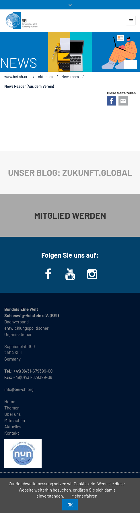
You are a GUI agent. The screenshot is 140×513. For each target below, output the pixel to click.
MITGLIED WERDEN (70, 215)
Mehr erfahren (84, 495)
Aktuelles (45, 76)
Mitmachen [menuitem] (14, 420)
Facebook (111, 101)
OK (70, 504)
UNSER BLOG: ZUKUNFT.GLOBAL (70, 172)
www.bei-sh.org (17, 76)
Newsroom (70, 76)
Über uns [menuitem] (12, 414)
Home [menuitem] (9, 401)
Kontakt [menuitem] (11, 433)
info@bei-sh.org (19, 389)
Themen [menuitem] (12, 407)
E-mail (123, 101)
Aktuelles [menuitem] (12, 426)
